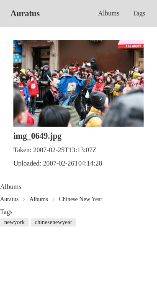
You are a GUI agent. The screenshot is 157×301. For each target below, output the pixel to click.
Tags (139, 13)
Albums (108, 13)
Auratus (25, 13)
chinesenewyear (53, 222)
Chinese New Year (81, 199)
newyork (14, 222)
